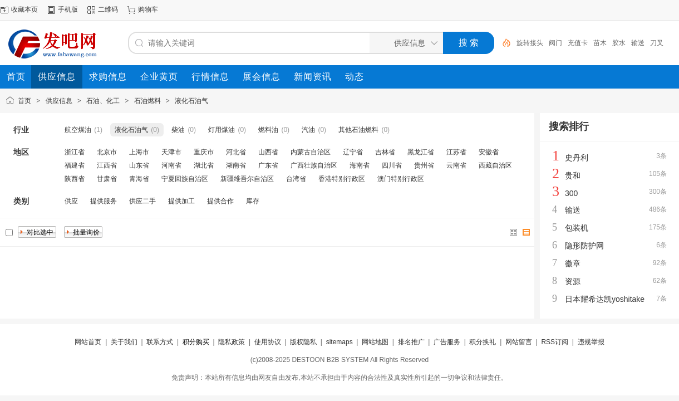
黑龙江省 (420, 152)
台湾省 (296, 179)
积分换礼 (482, 342)
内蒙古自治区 (311, 152)
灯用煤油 (221, 130)
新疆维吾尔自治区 (247, 179)
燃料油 (268, 130)
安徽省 (489, 152)
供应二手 (142, 201)
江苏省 (456, 152)
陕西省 (75, 179)
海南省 (360, 165)
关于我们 (124, 342)
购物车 (148, 9)
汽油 (308, 130)
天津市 (171, 152)
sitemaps (339, 342)
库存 (252, 201)
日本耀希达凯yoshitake (604, 299)
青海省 (139, 179)
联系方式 (159, 342)
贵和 (572, 175)
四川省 (392, 165)
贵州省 (424, 165)
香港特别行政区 (341, 179)
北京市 (107, 152)
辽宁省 (353, 152)
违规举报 (591, 342)
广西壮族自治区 (314, 165)
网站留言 (518, 342)
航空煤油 (78, 130)
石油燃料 (147, 101)
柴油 (178, 130)
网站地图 (375, 342)
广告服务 (447, 342)
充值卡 (578, 43)
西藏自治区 (495, 165)
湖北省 (204, 165)
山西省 (268, 152)
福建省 (75, 165)
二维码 (108, 9)
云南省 (456, 165)
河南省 (171, 165)
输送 (637, 43)
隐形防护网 (584, 245)
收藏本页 (24, 9)
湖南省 (236, 165)
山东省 (139, 165)
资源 (572, 281)
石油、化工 (103, 101)
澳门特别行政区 (400, 179)
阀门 (555, 43)
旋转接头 (529, 43)
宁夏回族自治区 (184, 179)
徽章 (572, 263)
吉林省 (385, 152)
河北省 (236, 152)
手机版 (68, 9)
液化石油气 (191, 101)
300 (571, 193)
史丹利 (576, 157)
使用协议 (267, 342)
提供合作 (220, 201)
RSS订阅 (554, 342)
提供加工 (181, 201)
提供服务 (103, 201)
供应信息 (59, 101)
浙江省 (75, 152)
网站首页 (88, 342)
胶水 (619, 43)
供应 (71, 201)
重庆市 (204, 152)
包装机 (576, 227)
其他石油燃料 (358, 130)
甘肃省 (107, 179)
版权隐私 (303, 342)
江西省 (107, 165)
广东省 (268, 165)
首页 (24, 101)
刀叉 (656, 43)
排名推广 (411, 342)
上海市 (139, 152)
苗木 (600, 43)
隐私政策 (231, 342)
